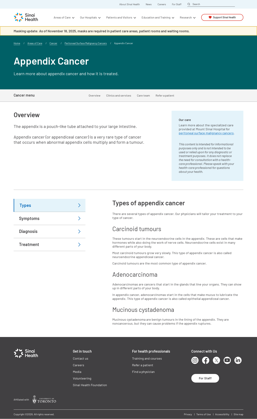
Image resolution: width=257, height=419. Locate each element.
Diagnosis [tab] (28, 231)
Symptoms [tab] (29, 218)
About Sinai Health (129, 4)
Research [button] (186, 17)
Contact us (80, 358)
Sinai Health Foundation (90, 385)
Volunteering (82, 378)
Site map (238, 414)
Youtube (227, 360)
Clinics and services (118, 95)
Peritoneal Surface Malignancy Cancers (86, 43)
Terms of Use (203, 414)
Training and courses (147, 358)
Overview (95, 95)
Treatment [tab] (29, 244)
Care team (143, 95)
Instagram (194, 360)
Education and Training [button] (156, 17)
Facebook (205, 360)
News (149, 4)
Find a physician (143, 372)
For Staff (176, 4)
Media (77, 372)
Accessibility (222, 414)
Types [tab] (25, 205)
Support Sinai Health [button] (224, 17)
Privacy (188, 414)
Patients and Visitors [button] (119, 17)
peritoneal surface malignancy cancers (206, 133)
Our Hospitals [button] (88, 17)
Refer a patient (165, 95)
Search (196, 4)
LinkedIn (238, 360)
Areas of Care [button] (62, 17)
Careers (162, 4)
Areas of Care (34, 43)
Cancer (53, 43)
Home (17, 43)
